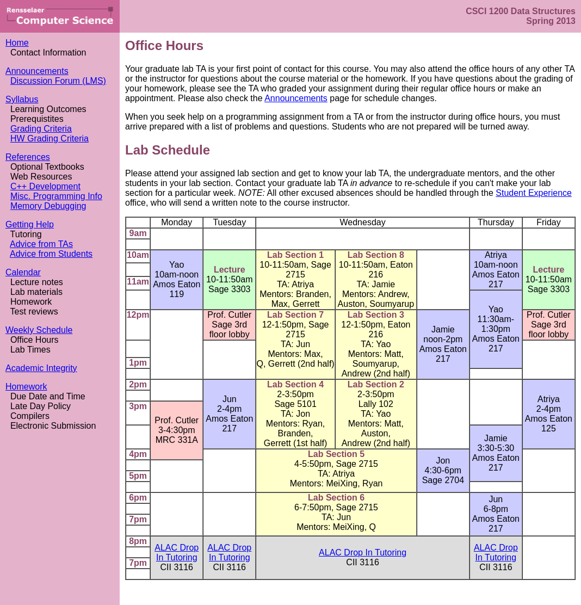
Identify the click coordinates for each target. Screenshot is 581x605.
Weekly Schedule (38, 330)
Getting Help (29, 224)
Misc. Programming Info (56, 196)
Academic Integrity (41, 368)
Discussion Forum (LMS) (58, 80)
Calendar (23, 272)
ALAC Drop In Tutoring (176, 552)
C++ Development (45, 186)
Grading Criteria (41, 128)
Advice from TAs (41, 244)
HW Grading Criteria (49, 138)
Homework (26, 386)
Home (17, 42)
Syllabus (21, 99)
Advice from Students (51, 253)
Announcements (37, 71)
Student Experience (534, 192)
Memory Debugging (48, 206)
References (27, 157)
